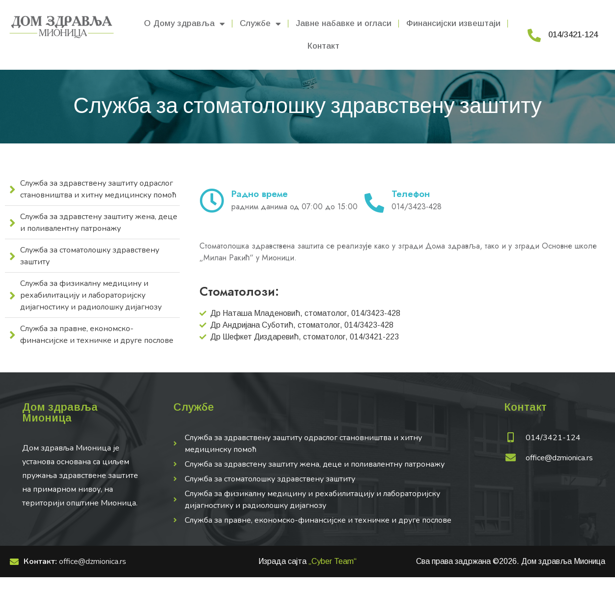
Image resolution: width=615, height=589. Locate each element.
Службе (260, 24)
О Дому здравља (184, 24)
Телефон (410, 193)
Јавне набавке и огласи (343, 23)
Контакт (323, 46)
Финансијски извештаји (453, 23)
